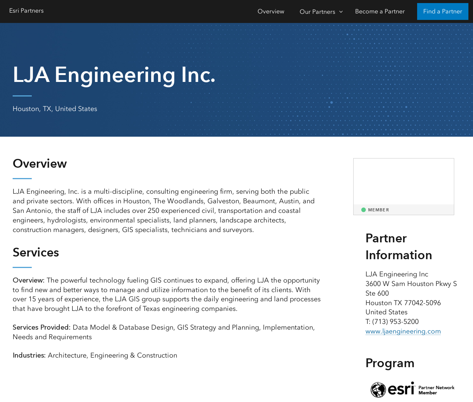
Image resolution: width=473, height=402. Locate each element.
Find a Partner (442, 11)
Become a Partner (380, 11)
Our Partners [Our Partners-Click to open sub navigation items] (317, 11)
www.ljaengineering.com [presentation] (404, 331)
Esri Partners (26, 10)
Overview (271, 11)
